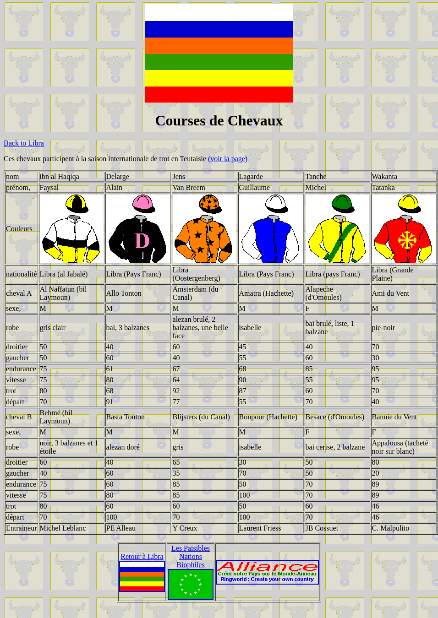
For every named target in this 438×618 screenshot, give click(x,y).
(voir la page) (227, 159)
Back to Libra (24, 143)
